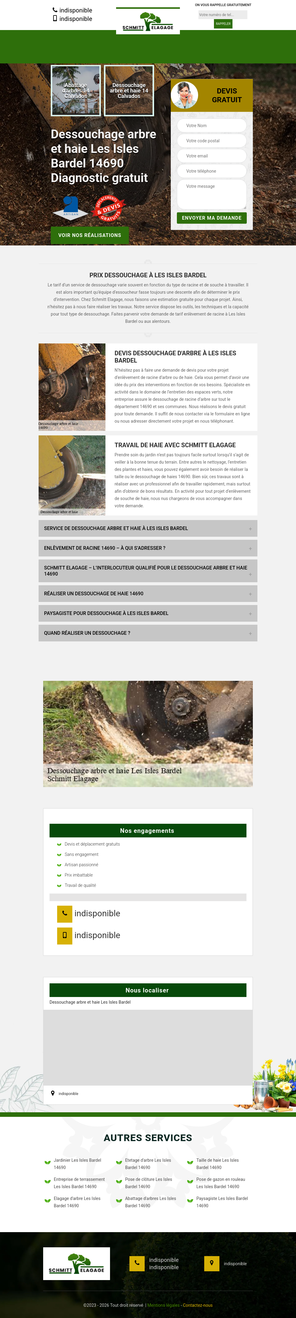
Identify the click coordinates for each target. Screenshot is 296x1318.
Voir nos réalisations (89, 235)
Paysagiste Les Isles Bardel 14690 (217, 1202)
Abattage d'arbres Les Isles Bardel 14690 (146, 1202)
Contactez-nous (198, 1305)
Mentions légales (163, 1305)
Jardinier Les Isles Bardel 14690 (73, 1164)
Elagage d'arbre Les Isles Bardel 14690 (73, 1202)
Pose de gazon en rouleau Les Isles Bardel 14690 (216, 1183)
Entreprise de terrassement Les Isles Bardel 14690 (75, 1183)
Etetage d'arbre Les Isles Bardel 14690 (143, 1164)
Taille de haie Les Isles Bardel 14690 (213, 1164)
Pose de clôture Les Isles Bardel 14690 (144, 1183)
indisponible (72, 11)
